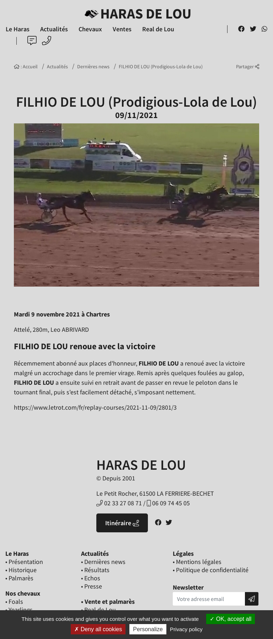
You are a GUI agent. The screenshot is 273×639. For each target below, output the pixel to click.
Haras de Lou (137, 13)
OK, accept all (230, 619)
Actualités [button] (54, 29)
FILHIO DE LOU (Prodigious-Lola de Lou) (161, 66)
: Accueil (26, 66)
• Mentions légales (197, 562)
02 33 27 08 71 (119, 503)
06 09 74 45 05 (168, 503)
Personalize (148, 629)
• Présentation (24, 562)
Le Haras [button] (18, 29)
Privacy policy (186, 629)
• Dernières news (103, 562)
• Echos (90, 578)
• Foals (14, 601)
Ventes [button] (122, 29)
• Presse (91, 586)
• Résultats (95, 570)
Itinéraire (122, 523)
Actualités (57, 66)
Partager (247, 66)
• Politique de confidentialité (210, 570)
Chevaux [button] (90, 29)
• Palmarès (19, 578)
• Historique (21, 570)
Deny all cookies (98, 629)
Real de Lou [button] (158, 29)
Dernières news (93, 66)
